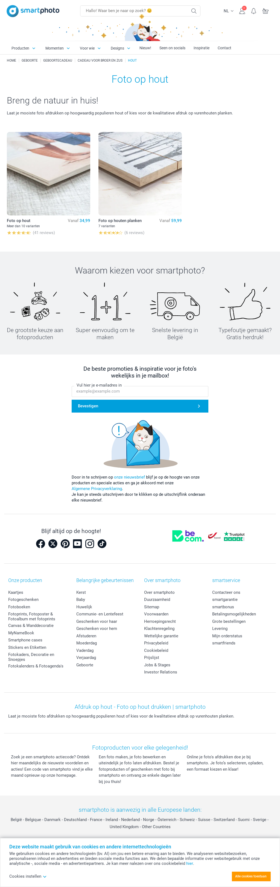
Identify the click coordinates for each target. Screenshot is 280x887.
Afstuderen (86, 635)
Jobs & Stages (157, 665)
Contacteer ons (226, 592)
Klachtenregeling (159, 628)
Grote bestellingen (229, 621)
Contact (224, 48)
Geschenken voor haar (96, 621)
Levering (220, 628)
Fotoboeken (19, 606)
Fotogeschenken (23, 599)
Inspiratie (201, 48)
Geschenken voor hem (96, 628)
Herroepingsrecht (160, 621)
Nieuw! (145, 48)
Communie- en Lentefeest (99, 614)
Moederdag (86, 643)
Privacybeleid (156, 643)
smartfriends (223, 643)
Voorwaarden (156, 614)
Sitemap (151, 606)
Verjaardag (86, 657)
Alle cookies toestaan (251, 876)
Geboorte (84, 665)
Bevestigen (88, 406)
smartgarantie (225, 599)
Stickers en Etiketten (27, 647)
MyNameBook (21, 632)
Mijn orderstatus (227, 635)
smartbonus (223, 606)
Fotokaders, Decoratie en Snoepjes (31, 657)
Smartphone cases (25, 640)
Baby (80, 599)
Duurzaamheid (157, 599)
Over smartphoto (159, 592)
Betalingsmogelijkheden (234, 614)
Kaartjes (15, 592)
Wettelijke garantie (161, 635)
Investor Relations (160, 672)
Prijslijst (151, 657)
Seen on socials (172, 48)
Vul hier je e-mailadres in (99, 385)
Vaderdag (85, 650)
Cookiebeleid (156, 650)
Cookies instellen (28, 876)
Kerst (81, 592)
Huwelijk (84, 606)
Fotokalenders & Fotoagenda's (35, 666)
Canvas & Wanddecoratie (31, 625)
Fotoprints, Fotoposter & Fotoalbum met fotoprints (31, 616)
